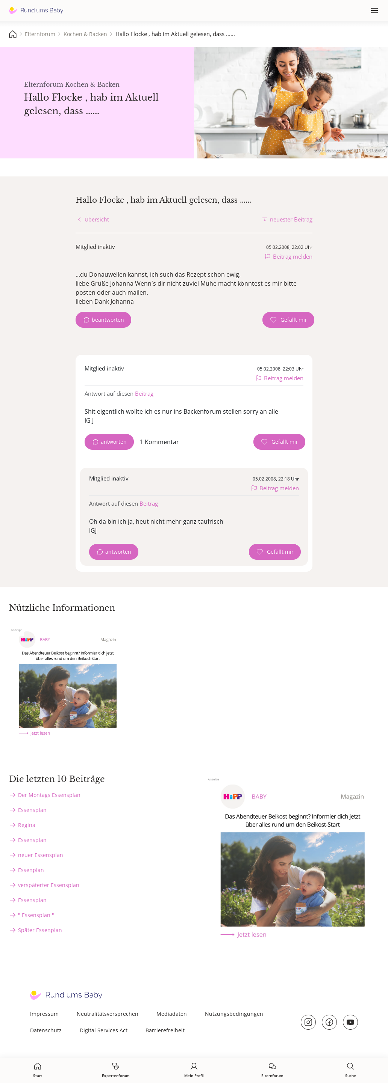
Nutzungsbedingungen (234, 1013)
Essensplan (32, 809)
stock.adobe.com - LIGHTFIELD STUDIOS (349, 150)
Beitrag (144, 393)
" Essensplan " (36, 915)
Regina (26, 824)
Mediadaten (171, 1013)
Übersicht (97, 219)
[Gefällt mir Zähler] (288, 320)
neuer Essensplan (40, 855)
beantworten (108, 319)
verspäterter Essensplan (48, 885)
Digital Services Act (103, 1030)
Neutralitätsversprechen (107, 1013)
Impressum (44, 1013)
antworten (114, 441)
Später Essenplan (40, 930)
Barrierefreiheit (165, 1030)
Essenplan (31, 870)
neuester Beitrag (291, 219)
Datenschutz (46, 1030)
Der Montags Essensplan (49, 794)
